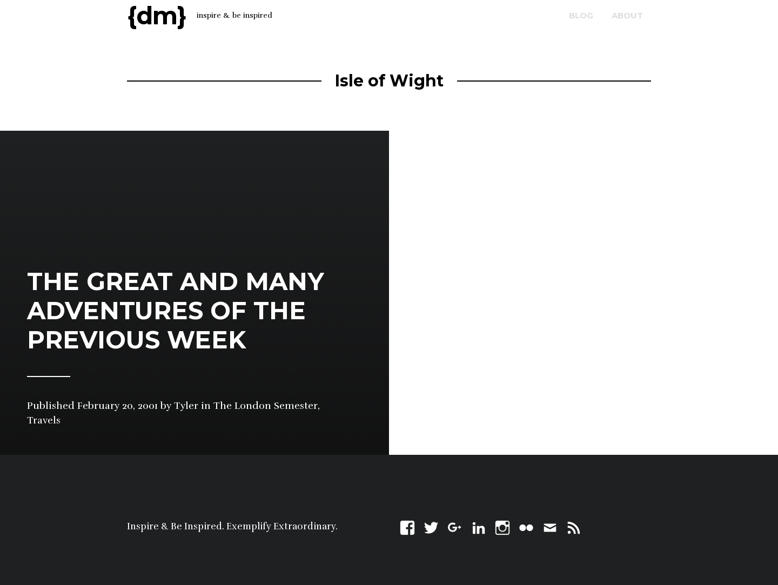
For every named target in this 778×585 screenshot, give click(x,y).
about (627, 15)
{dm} (156, 15)
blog (581, 15)
